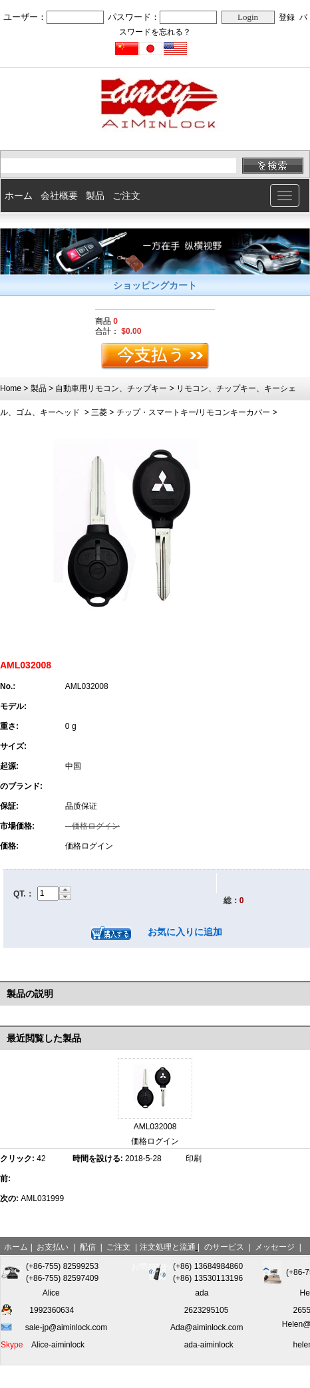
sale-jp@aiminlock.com (66, 1327)
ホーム (19, 195)
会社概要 (59, 195)
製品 (95, 195)
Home (10, 388)
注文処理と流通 (168, 1247)
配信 (88, 1247)
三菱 (99, 412)
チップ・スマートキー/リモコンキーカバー (193, 412)
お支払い (53, 1247)
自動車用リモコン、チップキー (111, 388)
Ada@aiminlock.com (206, 1327)
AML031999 (42, 1198)
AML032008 (155, 1126)
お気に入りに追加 (185, 931)
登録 (287, 17)
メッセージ (275, 1247)
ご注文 (126, 195)
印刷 (194, 1158)
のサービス (224, 1247)
